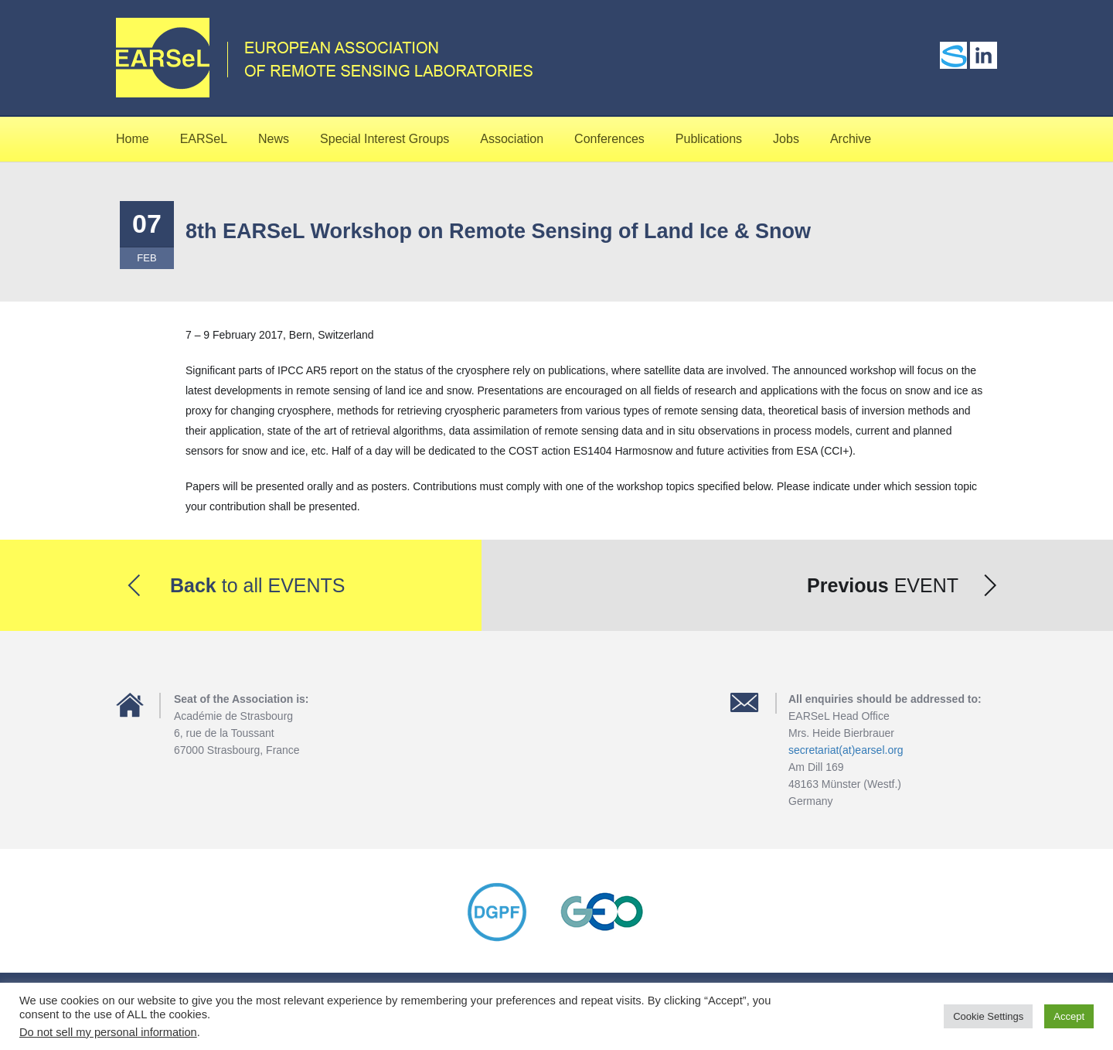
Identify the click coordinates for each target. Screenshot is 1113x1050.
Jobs (786, 138)
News (273, 138)
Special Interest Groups (384, 138)
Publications (709, 138)
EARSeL (203, 138)
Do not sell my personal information (108, 1032)
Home (132, 138)
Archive (850, 138)
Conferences (609, 138)
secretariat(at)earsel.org (846, 750)
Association (511, 138)
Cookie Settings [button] (988, 1016)
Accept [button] (1068, 1016)
